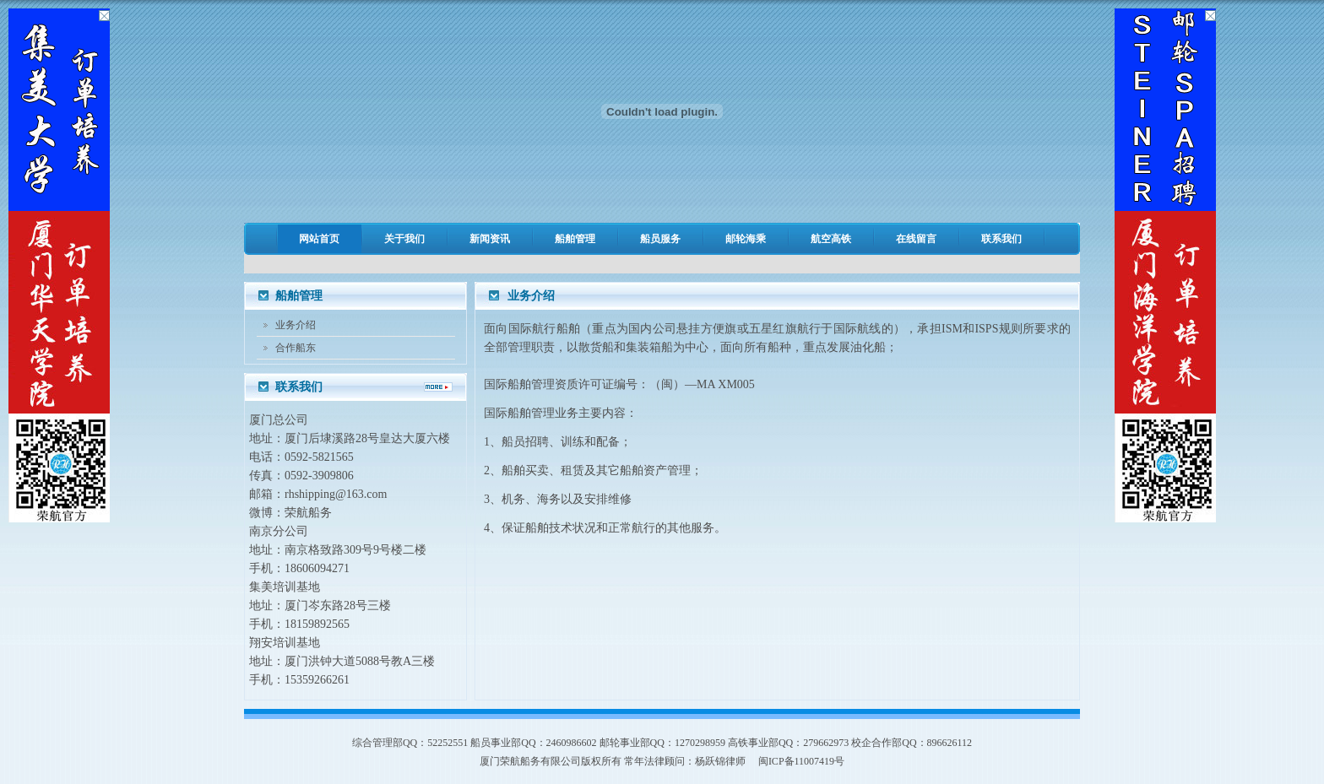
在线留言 (916, 239)
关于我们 (404, 239)
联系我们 (1001, 239)
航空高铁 (831, 239)
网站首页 (319, 239)
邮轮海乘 (745, 239)
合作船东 (295, 348)
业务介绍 (295, 325)
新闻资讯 (489, 239)
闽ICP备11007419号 (801, 761)
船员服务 (660, 239)
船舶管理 (575, 239)
